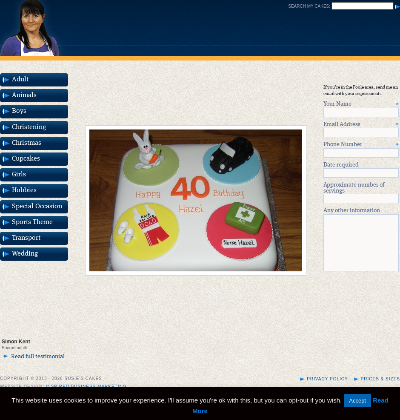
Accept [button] (357, 400)
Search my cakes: (309, 6)
